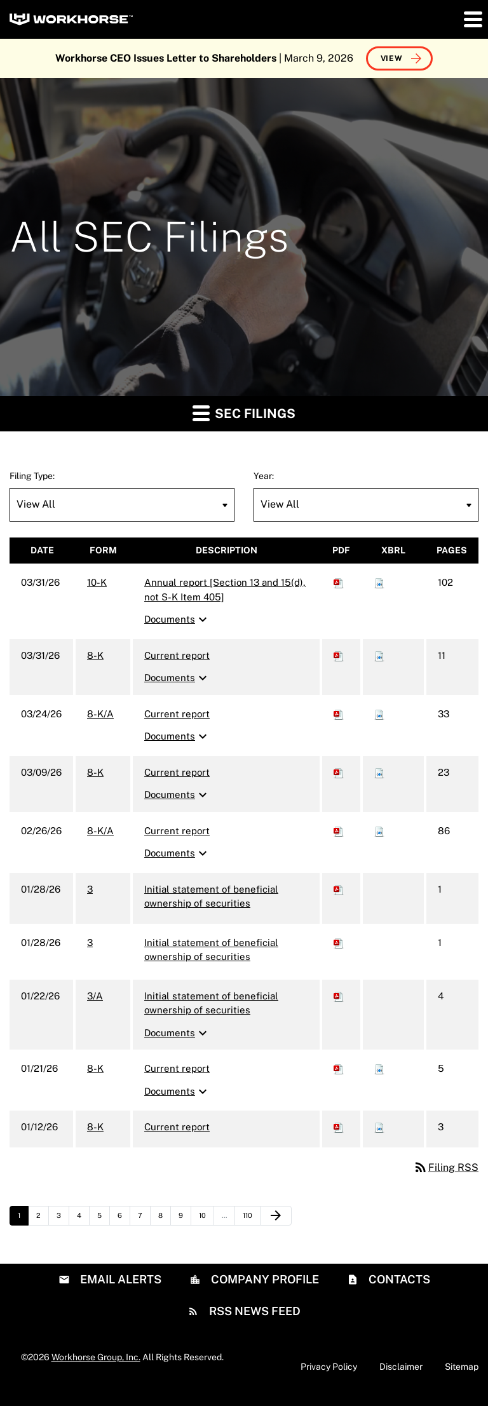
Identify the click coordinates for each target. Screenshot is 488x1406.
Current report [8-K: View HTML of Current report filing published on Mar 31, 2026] (177, 655)
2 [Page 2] (42, 1218)
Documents (177, 619)
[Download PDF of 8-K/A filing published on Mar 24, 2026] (339, 713)
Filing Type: (32, 476)
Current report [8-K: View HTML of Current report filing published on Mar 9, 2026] (177, 772)
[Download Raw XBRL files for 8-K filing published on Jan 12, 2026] (379, 1126)
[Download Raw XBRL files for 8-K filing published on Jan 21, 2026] (379, 1068)
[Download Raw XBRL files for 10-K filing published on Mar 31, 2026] (379, 582)
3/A (95, 995)
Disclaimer (401, 1366)
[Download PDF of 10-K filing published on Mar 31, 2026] (339, 582)
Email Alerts (119, 1279)
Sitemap (461, 1366)
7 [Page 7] (144, 1218)
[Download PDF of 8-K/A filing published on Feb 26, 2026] (339, 830)
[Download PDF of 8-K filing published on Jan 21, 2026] (339, 1068)
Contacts (398, 1279)
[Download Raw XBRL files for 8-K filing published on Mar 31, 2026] (379, 655)
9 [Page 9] (184, 1218)
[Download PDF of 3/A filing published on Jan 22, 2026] (339, 995)
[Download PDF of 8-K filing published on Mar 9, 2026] (339, 772)
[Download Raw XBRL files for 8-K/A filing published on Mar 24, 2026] (379, 713)
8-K (95, 655)
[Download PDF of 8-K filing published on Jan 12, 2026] (339, 1126)
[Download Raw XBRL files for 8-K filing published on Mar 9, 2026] (379, 772)
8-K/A (100, 713)
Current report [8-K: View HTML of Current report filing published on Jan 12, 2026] (177, 1126)
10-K (97, 582)
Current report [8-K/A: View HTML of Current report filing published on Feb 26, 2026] (177, 830)
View (392, 58)
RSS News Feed (254, 1311)
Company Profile (263, 1279)
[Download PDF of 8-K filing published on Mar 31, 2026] (339, 655)
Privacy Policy (329, 1366)
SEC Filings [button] (244, 412)
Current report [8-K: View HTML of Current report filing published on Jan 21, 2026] (177, 1068)
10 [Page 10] (206, 1218)
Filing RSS (445, 1167)
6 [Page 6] (123, 1218)
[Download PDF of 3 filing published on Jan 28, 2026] (339, 889)
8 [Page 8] (164, 1218)
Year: (264, 476)
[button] (472, 19)
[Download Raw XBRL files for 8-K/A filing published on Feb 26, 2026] (379, 830)
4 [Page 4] (83, 1218)
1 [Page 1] (23, 1218)
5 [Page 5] (103, 1218)
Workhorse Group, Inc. (95, 1357)
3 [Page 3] (62, 1218)
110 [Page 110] (250, 1218)
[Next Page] (276, 1216)
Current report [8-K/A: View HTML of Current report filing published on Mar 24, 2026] (177, 713)
